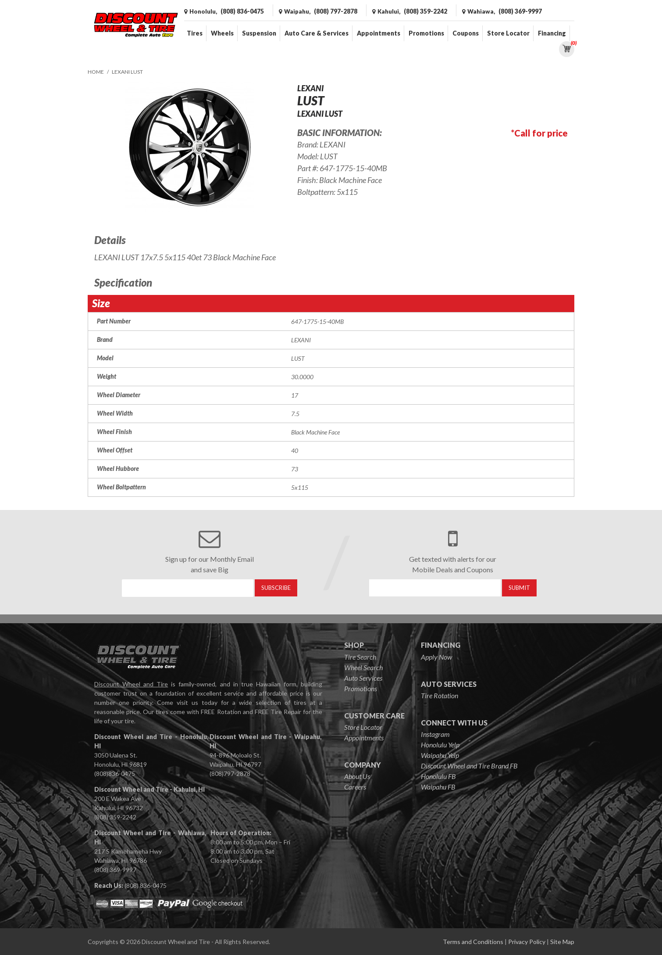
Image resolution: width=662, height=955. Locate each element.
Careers (355, 787)
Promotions (426, 33)
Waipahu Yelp (440, 755)
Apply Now (436, 657)
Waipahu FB (438, 787)
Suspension (259, 33)
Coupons (465, 33)
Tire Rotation (439, 695)
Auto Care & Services (317, 33)
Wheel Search (363, 667)
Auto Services (363, 678)
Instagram (435, 734)
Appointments (378, 33)
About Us (357, 776)
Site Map (562, 941)
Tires (195, 33)
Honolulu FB (438, 776)
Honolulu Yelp (440, 744)
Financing (552, 33)
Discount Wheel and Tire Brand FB (469, 765)
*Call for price (539, 133)
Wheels (222, 33)
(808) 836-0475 (146, 885)
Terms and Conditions (473, 941)
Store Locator (508, 33)
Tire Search (360, 657)
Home (96, 71)
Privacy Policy (526, 941)
